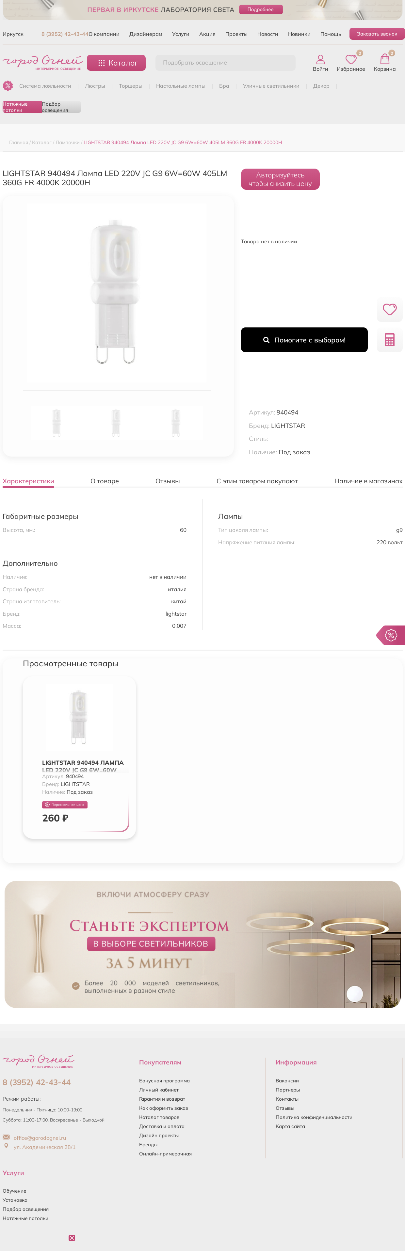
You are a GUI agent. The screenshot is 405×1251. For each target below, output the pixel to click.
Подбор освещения (55, 107)
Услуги (180, 34)
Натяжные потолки (15, 107)
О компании (104, 34)
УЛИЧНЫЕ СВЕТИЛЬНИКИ (271, 86)
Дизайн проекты (159, 1135)
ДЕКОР (321, 86)
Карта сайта (290, 1126)
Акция (207, 34)
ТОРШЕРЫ (130, 86)
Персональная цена (64, 804)
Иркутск (13, 34)
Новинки (299, 34)
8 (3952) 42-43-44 (65, 34)
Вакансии (287, 1081)
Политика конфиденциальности (314, 1117)
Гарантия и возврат (162, 1099)
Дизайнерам (145, 34)
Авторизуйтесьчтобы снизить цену (280, 179)
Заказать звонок (377, 34)
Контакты (287, 1099)
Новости (267, 34)
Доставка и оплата (162, 1126)
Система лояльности (45, 86)
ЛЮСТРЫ (95, 86)
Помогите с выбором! (304, 340)
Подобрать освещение (195, 62)
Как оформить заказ (163, 1108)
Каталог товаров (159, 1117)
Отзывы (285, 1108)
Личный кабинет (159, 1090)
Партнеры (288, 1090)
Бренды (148, 1144)
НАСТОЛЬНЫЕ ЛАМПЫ (180, 86)
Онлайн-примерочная (165, 1154)
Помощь (330, 34)
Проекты (236, 34)
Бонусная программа (164, 1081)
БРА (224, 86)
